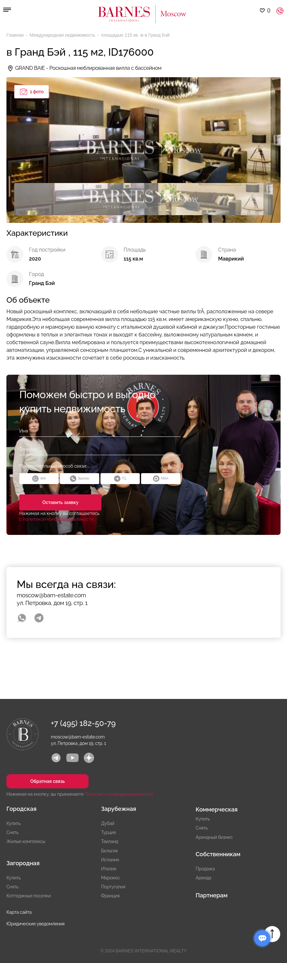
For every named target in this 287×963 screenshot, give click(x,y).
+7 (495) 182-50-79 (83, 723)
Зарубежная (118, 808)
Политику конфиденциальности (119, 794)
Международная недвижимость (63, 35)
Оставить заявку (60, 502)
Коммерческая (216, 809)
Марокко (110, 877)
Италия (108, 868)
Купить (13, 823)
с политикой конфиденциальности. (56, 519)
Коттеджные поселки (28, 895)
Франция (110, 895)
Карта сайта (19, 912)
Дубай (107, 823)
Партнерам (211, 895)
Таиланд (109, 841)
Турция (108, 832)
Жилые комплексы (25, 841)
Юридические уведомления (35, 923)
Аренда (203, 877)
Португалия (113, 886)
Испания (110, 859)
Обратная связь (47, 781)
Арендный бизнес (214, 837)
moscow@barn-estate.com (51, 595)
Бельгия (109, 850)
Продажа (205, 868)
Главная (15, 35)
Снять (12, 832)
